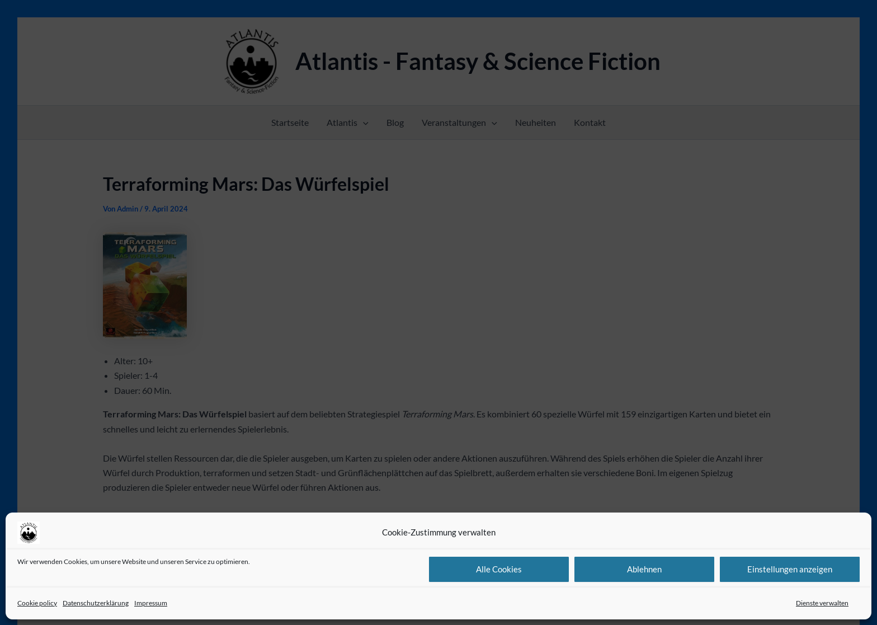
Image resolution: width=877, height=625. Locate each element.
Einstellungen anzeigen (789, 569)
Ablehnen (644, 569)
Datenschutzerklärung (96, 603)
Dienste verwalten (822, 603)
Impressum (150, 603)
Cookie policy (37, 603)
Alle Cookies (499, 569)
